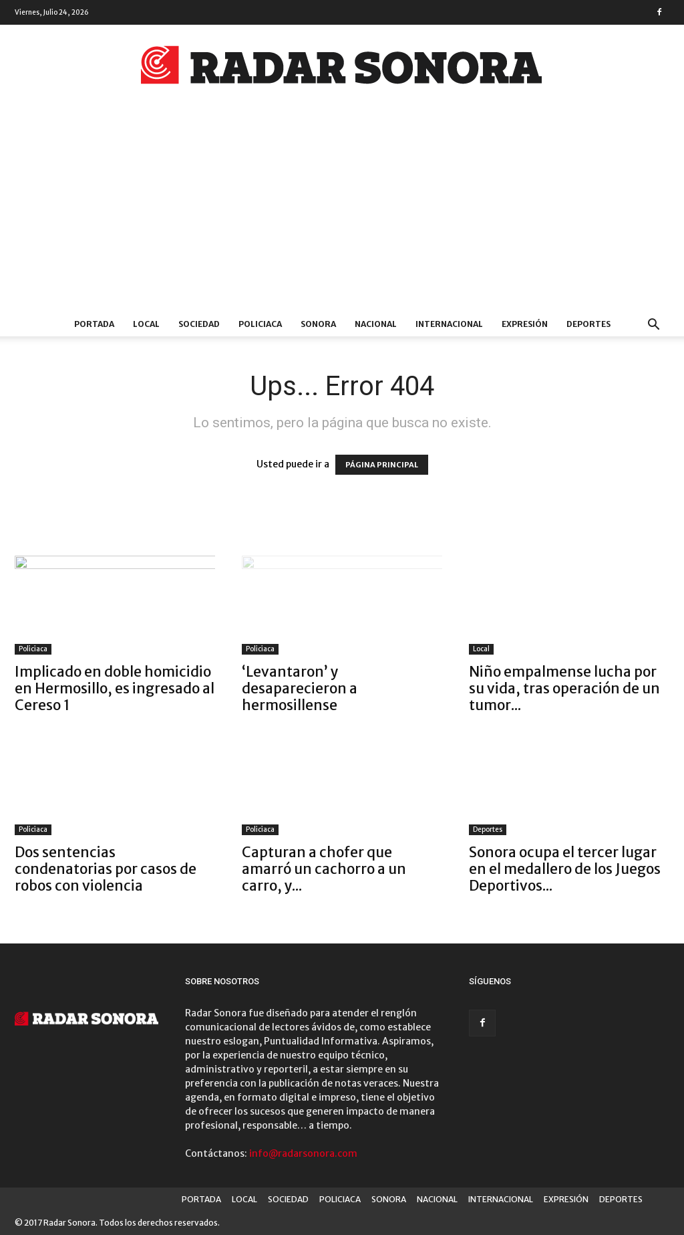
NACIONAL (376, 324)
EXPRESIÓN (525, 324)
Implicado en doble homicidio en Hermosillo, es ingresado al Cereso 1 (114, 688)
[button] (653, 326)
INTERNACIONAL (449, 324)
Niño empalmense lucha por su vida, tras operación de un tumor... (564, 688)
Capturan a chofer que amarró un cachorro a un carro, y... (324, 869)
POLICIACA (260, 324)
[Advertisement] (342, 212)
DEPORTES (588, 324)
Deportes (487, 829)
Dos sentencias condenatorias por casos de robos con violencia (105, 869)
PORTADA (94, 324)
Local (481, 649)
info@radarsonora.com (303, 1153)
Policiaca (33, 649)
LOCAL (146, 324)
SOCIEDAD (199, 324)
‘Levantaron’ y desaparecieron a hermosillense (299, 688)
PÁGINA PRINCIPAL (381, 464)
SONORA (318, 324)
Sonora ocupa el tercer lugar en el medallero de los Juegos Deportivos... (565, 869)
